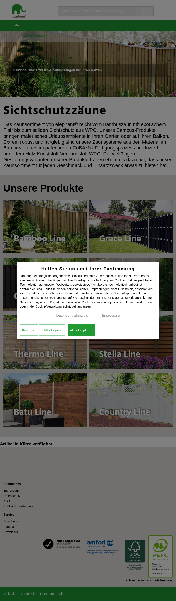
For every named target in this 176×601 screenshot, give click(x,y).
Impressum (111, 315)
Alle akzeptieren (81, 330)
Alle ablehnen (29, 330)
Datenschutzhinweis (72, 315)
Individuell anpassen (52, 330)
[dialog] (88, 300)
